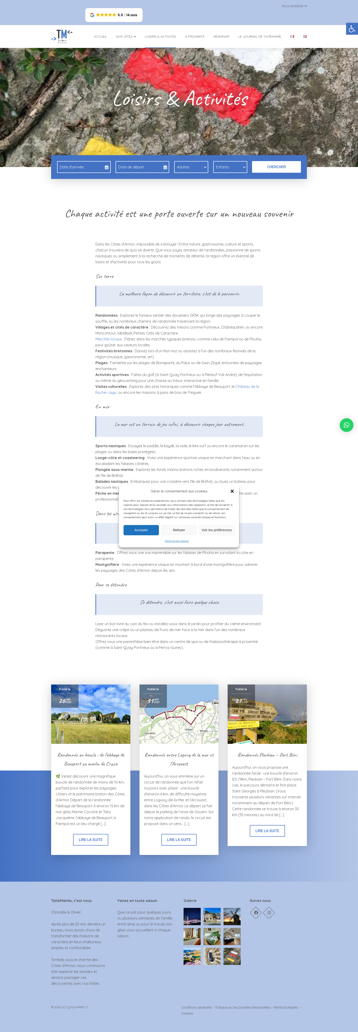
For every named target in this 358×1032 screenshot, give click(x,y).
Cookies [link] (187, 1013)
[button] (232, 491)
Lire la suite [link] (91, 839)
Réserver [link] (221, 36)
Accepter (141, 530)
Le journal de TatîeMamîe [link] (259, 36)
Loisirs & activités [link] (160, 36)
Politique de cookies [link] (177, 541)
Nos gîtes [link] (126, 36)
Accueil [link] (100, 36)
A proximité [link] (195, 36)
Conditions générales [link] (196, 1007)
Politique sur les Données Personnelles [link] (243, 1007)
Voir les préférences (217, 530)
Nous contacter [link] (294, 6)
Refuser (179, 530)
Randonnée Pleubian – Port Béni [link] (267, 754)
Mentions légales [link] (286, 1007)
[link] (352, 29)
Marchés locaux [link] (108, 339)
